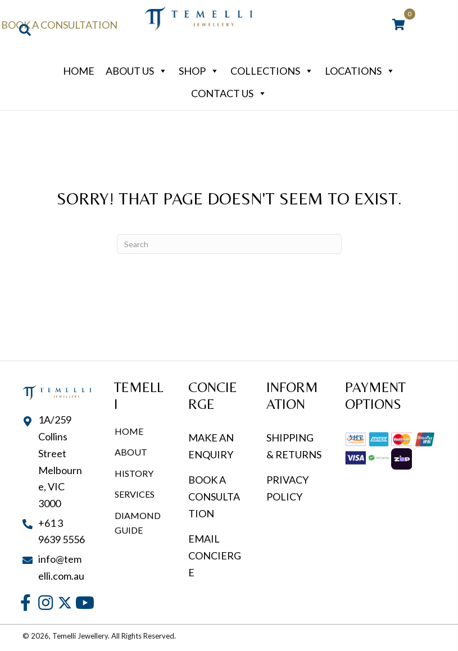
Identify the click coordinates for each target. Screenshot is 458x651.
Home (78, 71)
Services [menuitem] (135, 494)
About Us (136, 71)
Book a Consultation (59, 25)
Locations (360, 71)
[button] (26, 602)
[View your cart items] (398, 25)
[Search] (229, 244)
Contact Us (229, 93)
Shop (199, 71)
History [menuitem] (134, 473)
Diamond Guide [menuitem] (138, 522)
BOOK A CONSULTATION (214, 496)
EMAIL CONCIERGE (214, 555)
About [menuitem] (131, 452)
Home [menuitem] (129, 431)
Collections (272, 71)
